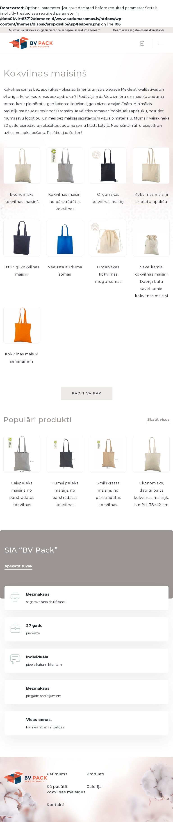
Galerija (94, 787)
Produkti (95, 774)
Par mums (57, 774)
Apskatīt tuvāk (18, 566)
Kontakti (55, 805)
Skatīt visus (158, 419)
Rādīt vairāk (86, 393)
